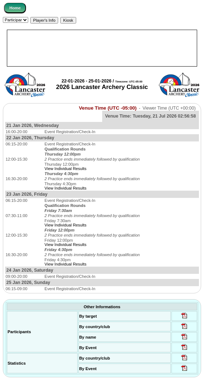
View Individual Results (65, 168)
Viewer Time (169, 108)
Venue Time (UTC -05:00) (108, 108)
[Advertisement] (101, 48)
